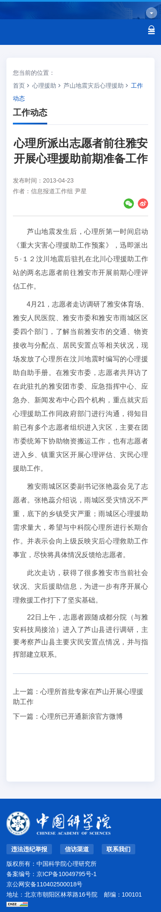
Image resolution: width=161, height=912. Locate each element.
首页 (19, 85)
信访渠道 (77, 849)
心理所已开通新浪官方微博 (81, 716)
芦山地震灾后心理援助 (94, 85)
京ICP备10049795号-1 (66, 874)
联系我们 (118, 849)
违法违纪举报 (29, 849)
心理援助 (44, 85)
